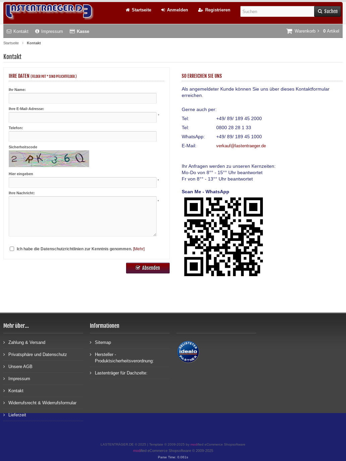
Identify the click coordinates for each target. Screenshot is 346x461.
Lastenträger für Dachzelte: (119, 372)
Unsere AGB (18, 366)
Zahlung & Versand (24, 342)
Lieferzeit (14, 414)
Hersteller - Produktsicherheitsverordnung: (122, 357)
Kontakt (17, 31)
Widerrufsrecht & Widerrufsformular (39, 402)
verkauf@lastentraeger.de (241, 145)
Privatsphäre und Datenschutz (35, 354)
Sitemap (100, 342)
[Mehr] (139, 249)
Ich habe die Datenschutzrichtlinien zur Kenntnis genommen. (74, 249)
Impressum (49, 31)
